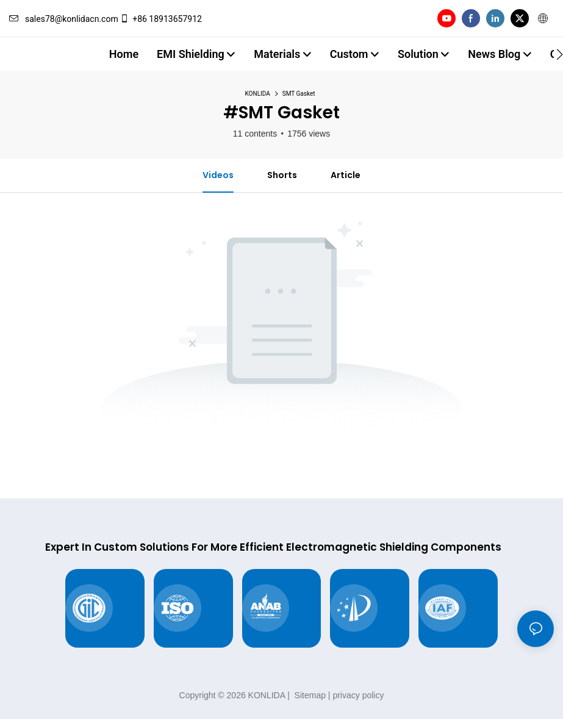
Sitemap (309, 695)
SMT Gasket (298, 93)
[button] (559, 54)
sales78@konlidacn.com (63, 19)
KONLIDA (257, 93)
